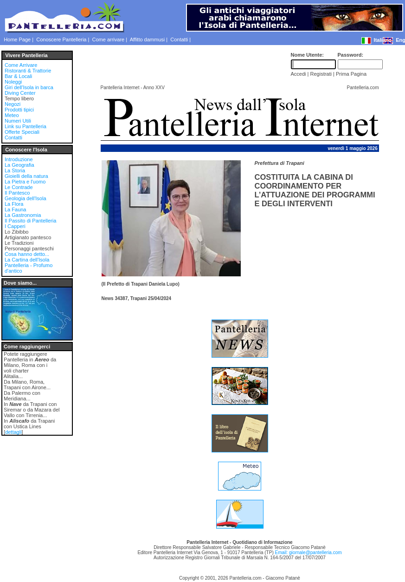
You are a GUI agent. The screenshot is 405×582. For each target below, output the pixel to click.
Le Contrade (19, 187)
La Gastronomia (23, 215)
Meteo (12, 115)
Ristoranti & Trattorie (28, 70)
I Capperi (15, 226)
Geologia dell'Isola (25, 198)
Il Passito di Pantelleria (30, 220)
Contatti (179, 39)
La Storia (15, 170)
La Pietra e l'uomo (25, 181)
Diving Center (20, 93)
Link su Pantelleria (25, 126)
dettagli (13, 432)
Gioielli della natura (26, 176)
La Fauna (15, 209)
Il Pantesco (17, 193)
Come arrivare (108, 39)
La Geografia (19, 165)
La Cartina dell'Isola (27, 259)
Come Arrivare (21, 65)
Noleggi (13, 82)
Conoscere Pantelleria (61, 39)
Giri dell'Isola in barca (29, 87)
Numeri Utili (18, 121)
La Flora (14, 204)
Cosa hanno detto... (27, 254)
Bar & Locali (18, 76)
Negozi (12, 104)
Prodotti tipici (19, 109)
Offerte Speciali (22, 132)
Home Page (17, 39)
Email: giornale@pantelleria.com (308, 552)
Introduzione (19, 159)
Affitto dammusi (147, 39)
